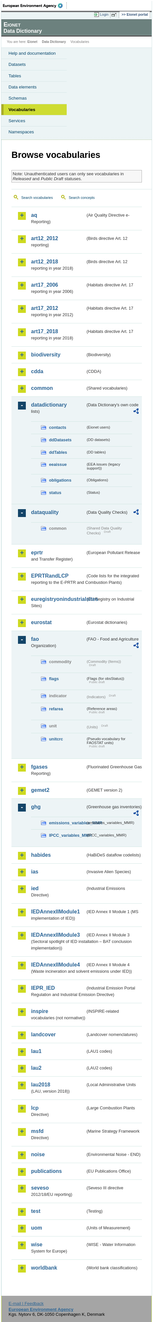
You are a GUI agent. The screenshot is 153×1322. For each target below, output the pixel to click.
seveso (40, 1188)
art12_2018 (44, 261)
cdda (37, 371)
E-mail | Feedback (25, 1303)
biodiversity (45, 354)
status (55, 492)
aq (34, 215)
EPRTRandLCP (50, 576)
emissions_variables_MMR (67, 822)
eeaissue (58, 464)
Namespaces (21, 131)
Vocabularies (21, 109)
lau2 (36, 1068)
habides (41, 855)
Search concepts (81, 198)
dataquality (45, 512)
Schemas (17, 98)
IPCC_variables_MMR (67, 835)
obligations (60, 480)
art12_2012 (44, 238)
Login (104, 14)
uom (36, 1228)
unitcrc (56, 739)
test (35, 1211)
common (42, 388)
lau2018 (40, 1084)
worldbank (44, 1268)
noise (38, 1154)
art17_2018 (44, 331)
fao (35, 639)
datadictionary (49, 405)
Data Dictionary (54, 42)
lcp (35, 1108)
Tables (14, 75)
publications (46, 1171)
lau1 (36, 1051)
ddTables (58, 452)
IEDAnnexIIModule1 (55, 911)
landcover (43, 1034)
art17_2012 (44, 308)
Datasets (17, 64)
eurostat (41, 622)
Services (16, 120)
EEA (35, 5)
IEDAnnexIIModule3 (55, 935)
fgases (39, 767)
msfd (37, 1131)
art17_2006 (44, 285)
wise (36, 1244)
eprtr (37, 552)
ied (35, 888)
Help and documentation (32, 53)
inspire (39, 1011)
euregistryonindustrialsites (58, 599)
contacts (57, 427)
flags (54, 678)
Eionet (32, 42)
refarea (56, 708)
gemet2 (40, 790)
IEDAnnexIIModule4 (55, 965)
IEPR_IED (43, 988)
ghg (36, 807)
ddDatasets (60, 439)
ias (34, 871)
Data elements (22, 87)
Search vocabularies (37, 198)
